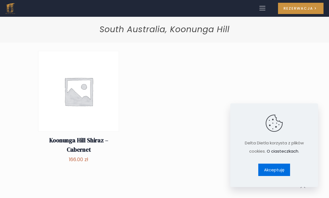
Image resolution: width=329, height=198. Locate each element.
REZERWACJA (300, 8)
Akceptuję (274, 170)
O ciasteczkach (282, 151)
